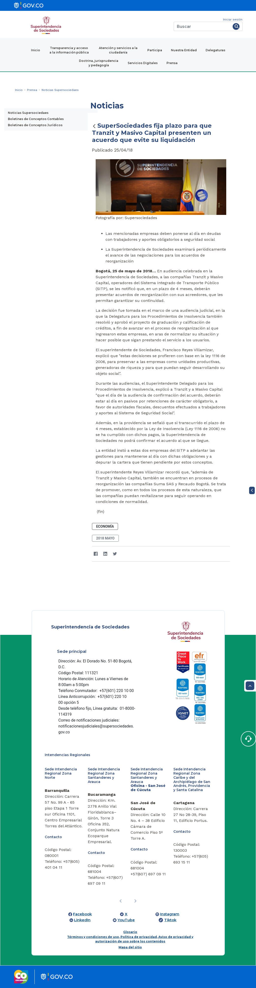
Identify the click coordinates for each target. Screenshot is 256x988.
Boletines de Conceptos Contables (36, 119)
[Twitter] (115, 554)
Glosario (130, 932)
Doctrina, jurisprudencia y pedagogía (98, 63)
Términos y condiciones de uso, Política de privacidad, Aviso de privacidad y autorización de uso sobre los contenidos (130, 939)
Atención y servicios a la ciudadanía (118, 50)
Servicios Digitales (143, 63)
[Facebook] (96, 554)
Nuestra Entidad (184, 50)
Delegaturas (215, 50)
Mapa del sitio (130, 947)
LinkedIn (82, 920)
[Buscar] (202, 26)
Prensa (172, 63)
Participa (154, 50)
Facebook (82, 914)
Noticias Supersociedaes (28, 113)
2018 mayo (105, 538)
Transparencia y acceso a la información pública (69, 50)
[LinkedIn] (105, 554)
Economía (105, 526)
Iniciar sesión (232, 19)
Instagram (169, 914)
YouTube (126, 920)
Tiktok (170, 920)
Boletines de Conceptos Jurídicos (35, 125)
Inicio (35, 50)
